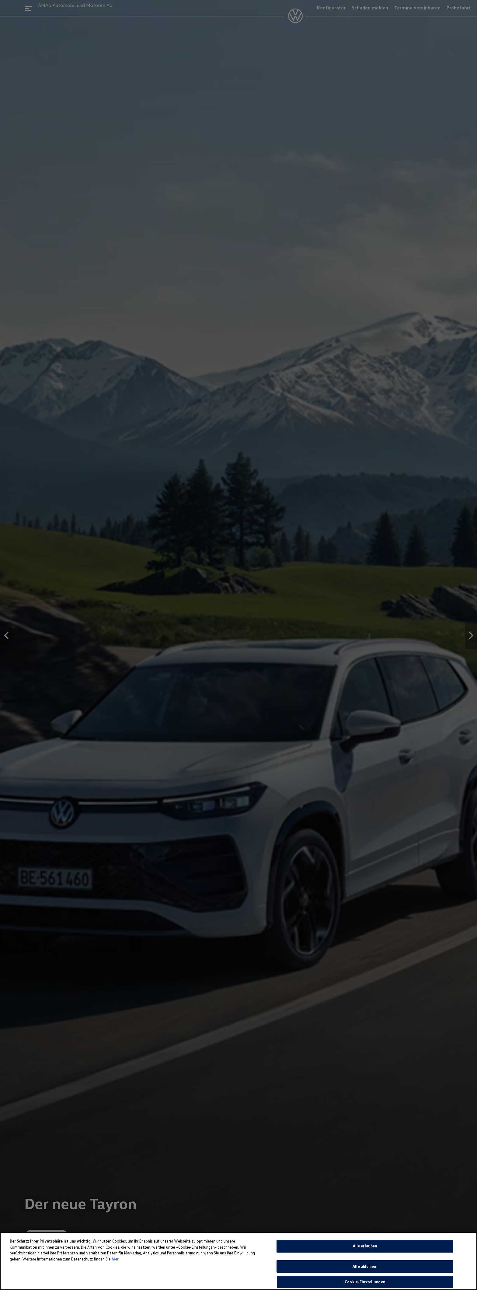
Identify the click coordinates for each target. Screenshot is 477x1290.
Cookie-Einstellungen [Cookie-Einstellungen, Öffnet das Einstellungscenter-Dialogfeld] (365, 1281)
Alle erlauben (365, 1245)
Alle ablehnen (365, 1266)
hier (115, 1259)
